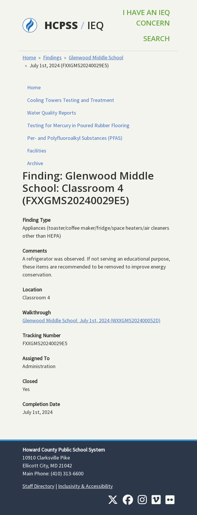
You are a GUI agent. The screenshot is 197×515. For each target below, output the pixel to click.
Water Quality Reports (51, 112)
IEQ (95, 25)
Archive (35, 163)
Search (156, 38)
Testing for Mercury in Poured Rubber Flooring (78, 125)
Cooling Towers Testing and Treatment (70, 100)
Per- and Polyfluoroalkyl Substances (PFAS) (74, 138)
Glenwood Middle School (96, 57)
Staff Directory (38, 486)
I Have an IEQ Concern (146, 17)
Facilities (36, 150)
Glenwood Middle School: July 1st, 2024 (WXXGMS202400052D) (91, 320)
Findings (52, 57)
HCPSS (61, 25)
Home (29, 57)
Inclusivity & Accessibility (85, 486)
